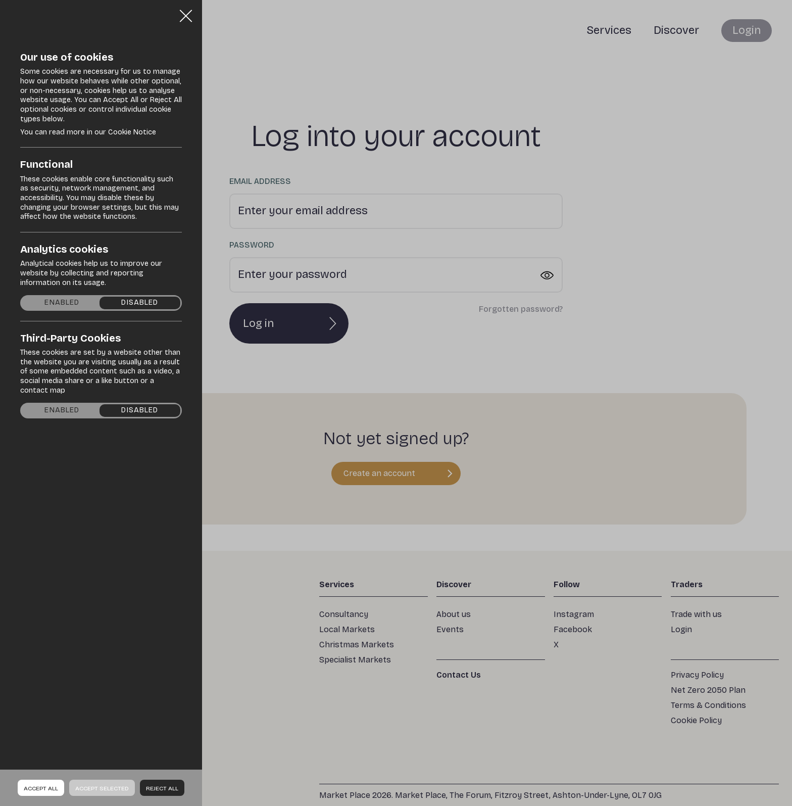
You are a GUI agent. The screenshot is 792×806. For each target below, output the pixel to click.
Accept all (41, 788)
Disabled (139, 302)
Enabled (61, 302)
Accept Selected (102, 788)
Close (186, 12)
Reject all (162, 788)
